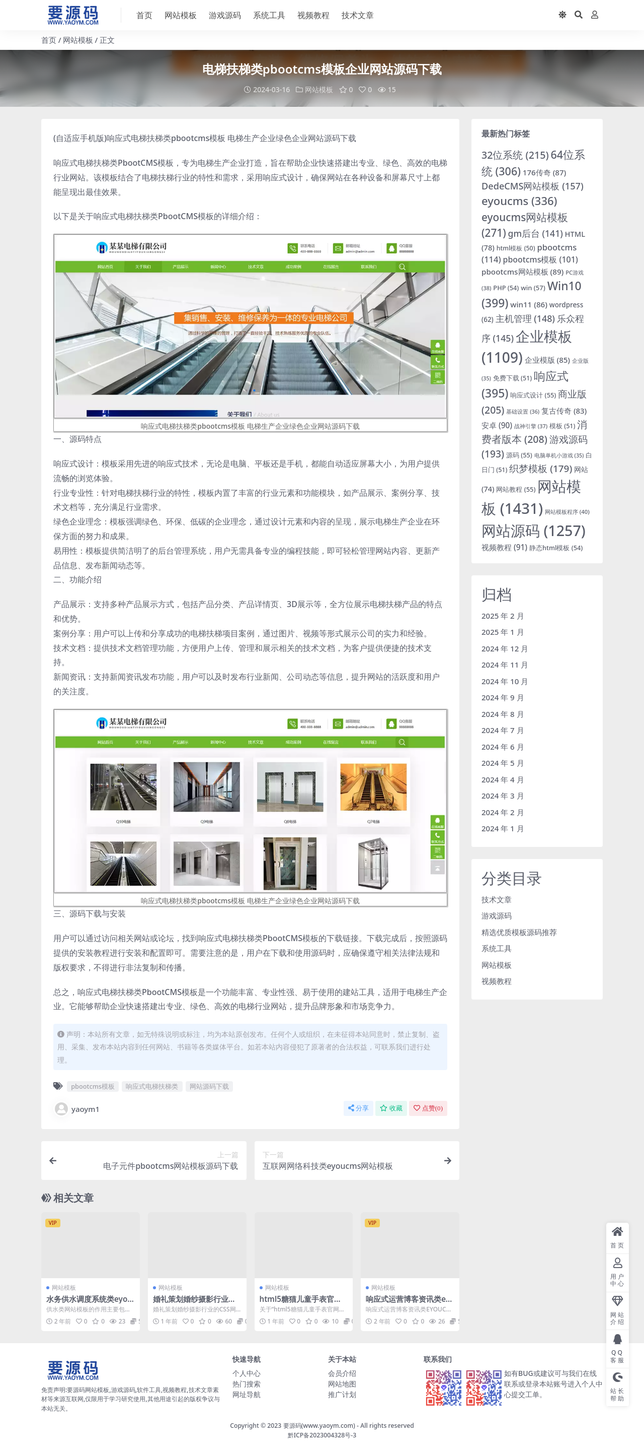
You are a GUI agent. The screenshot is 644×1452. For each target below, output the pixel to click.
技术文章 (496, 899)
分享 (358, 1108)
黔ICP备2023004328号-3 (322, 1435)
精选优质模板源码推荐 (519, 932)
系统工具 (496, 948)
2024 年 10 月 (504, 681)
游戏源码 (496, 915)
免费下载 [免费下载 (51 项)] (512, 378)
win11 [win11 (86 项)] (528, 304)
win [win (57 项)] (533, 287)
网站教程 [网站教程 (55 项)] (515, 489)
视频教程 (496, 981)
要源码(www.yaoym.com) (319, 1425)
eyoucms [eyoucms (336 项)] (519, 200)
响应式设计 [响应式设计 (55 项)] (533, 395)
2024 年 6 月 (502, 747)
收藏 (391, 1108)
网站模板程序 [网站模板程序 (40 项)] (567, 511)
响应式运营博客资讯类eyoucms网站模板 (408, 1303)
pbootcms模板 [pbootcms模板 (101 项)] (540, 259)
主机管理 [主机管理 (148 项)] (525, 318)
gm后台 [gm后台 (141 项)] (535, 233)
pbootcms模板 (93, 1086)
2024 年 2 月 (502, 812)
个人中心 (246, 1373)
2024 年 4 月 (502, 779)
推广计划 (342, 1394)
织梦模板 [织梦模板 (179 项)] (540, 468)
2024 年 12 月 (504, 648)
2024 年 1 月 (502, 828)
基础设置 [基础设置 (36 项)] (522, 411)
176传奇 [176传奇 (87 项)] (545, 172)
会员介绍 (342, 1373)
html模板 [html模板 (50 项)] (516, 248)
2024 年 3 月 (502, 795)
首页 (48, 40)
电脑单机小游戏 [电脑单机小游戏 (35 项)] (559, 455)
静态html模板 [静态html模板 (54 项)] (556, 547)
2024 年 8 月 (502, 714)
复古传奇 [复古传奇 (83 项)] (564, 411)
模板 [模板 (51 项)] (562, 426)
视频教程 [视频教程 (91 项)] (504, 547)
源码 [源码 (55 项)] (519, 454)
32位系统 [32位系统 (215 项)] (515, 155)
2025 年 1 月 (502, 632)
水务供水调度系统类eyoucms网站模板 (89, 1303)
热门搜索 (246, 1384)
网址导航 (246, 1394)
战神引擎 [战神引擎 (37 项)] (530, 426)
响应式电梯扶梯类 (152, 1086)
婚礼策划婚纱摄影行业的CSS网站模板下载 (197, 1303)
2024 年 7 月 (502, 730)
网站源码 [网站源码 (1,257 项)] (533, 530)
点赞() (428, 1108)
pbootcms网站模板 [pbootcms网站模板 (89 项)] (522, 272)
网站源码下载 (209, 1086)
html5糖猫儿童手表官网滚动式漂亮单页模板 (301, 1303)
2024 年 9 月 (502, 697)
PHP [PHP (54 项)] (506, 287)
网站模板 (78, 40)
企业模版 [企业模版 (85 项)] (547, 360)
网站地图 (342, 1384)
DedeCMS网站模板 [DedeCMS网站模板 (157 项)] (532, 186)
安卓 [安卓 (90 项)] (496, 425)
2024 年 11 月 (504, 664)
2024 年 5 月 (502, 763)
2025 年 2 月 (502, 616)
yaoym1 (76, 1109)
